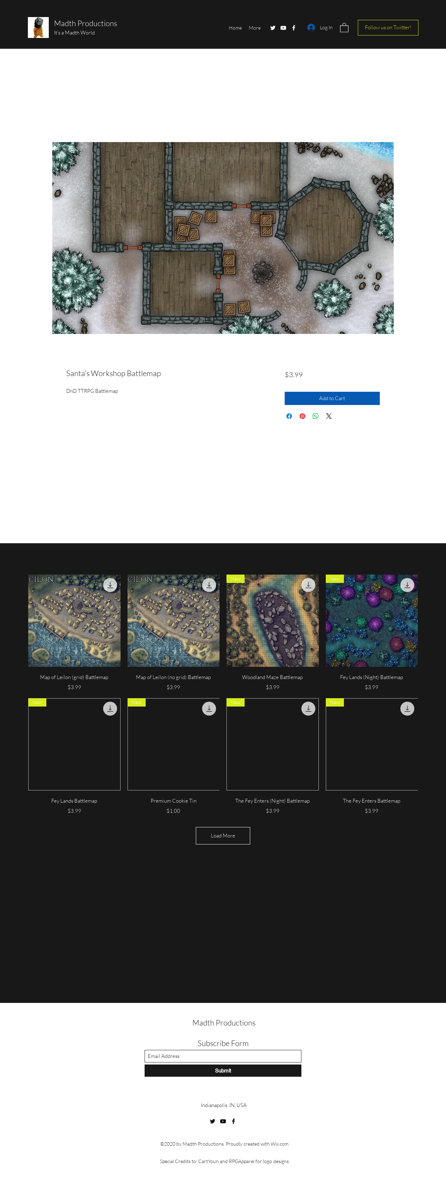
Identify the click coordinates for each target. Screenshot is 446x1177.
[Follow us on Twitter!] (388, 28)
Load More (223, 835)
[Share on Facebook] (289, 416)
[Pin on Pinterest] (302, 416)
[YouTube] (283, 27)
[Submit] (223, 1071)
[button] (344, 27)
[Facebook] (293, 27)
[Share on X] (329, 416)
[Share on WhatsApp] (316, 416)
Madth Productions (85, 23)
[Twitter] (272, 27)
